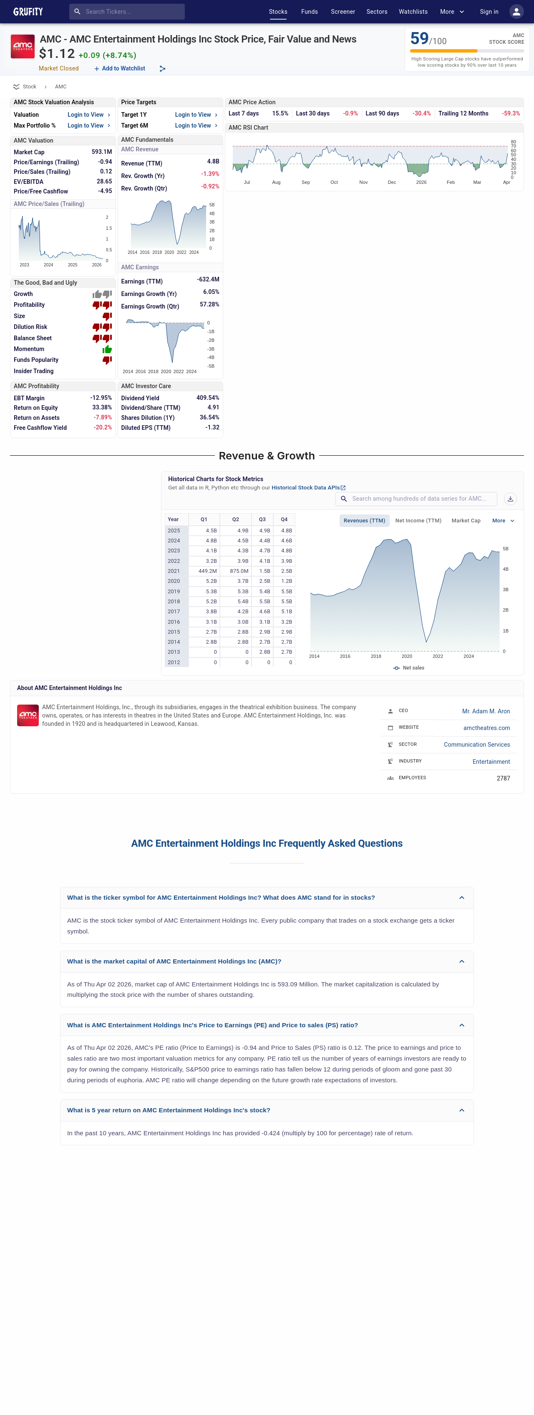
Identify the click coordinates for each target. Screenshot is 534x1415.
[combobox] (129, 11)
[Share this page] (163, 69)
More (453, 12)
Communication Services (477, 744)
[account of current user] (516, 11)
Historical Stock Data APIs (309, 487)
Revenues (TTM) (364, 520)
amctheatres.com (486, 728)
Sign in (489, 11)
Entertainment (491, 761)
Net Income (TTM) (418, 520)
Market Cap (466, 520)
